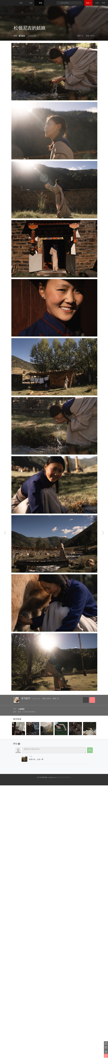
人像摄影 (21, 709)
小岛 (30, 756)
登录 (103, 3)
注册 (97, 3)
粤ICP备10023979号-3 (64, 777)
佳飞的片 (25, 698)
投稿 (88, 3)
